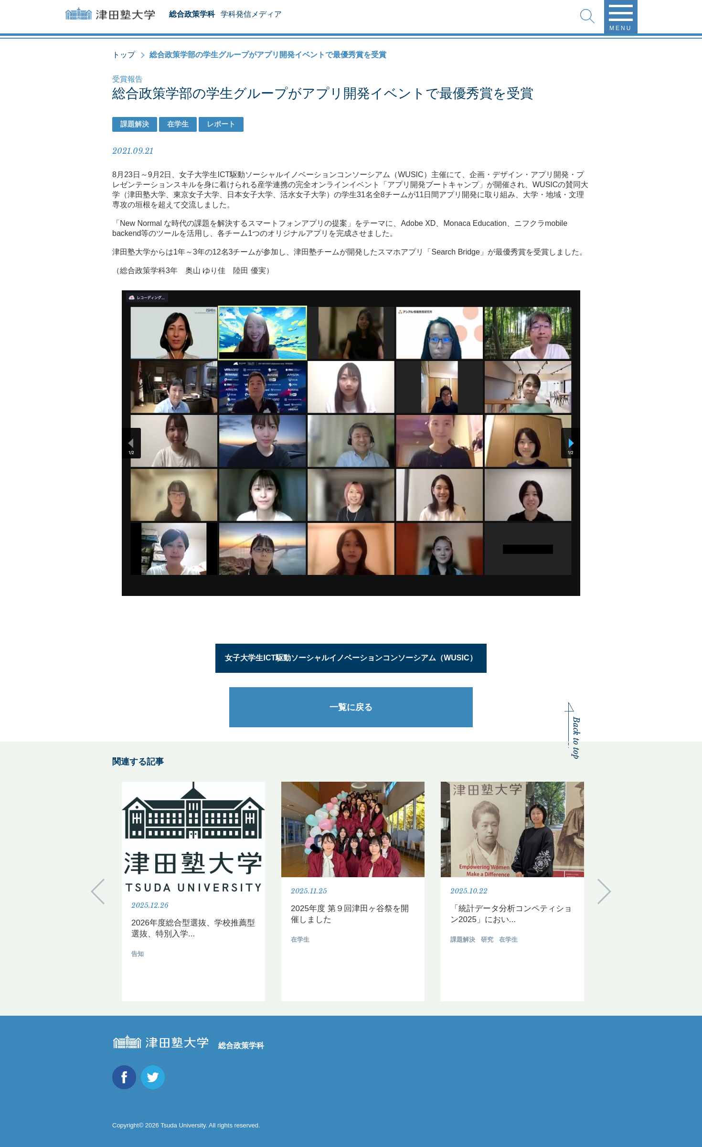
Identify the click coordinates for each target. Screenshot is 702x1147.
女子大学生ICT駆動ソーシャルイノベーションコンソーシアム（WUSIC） (351, 658)
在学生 (178, 124)
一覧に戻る (351, 707)
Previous (98, 891)
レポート (221, 124)
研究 (487, 939)
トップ (123, 55)
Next (604, 891)
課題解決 (134, 124)
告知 (137, 953)
